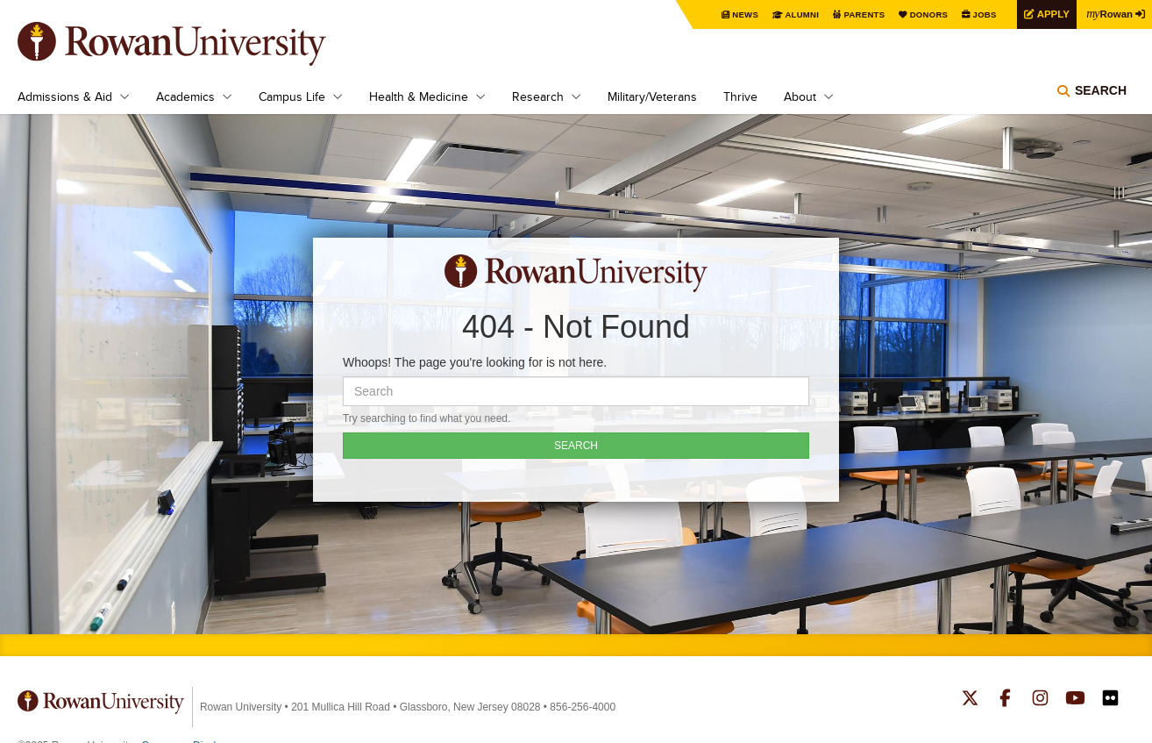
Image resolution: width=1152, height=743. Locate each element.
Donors (922, 14)
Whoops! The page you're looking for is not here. (475, 362)
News (735, 14)
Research (538, 96)
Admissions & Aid (65, 96)
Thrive (740, 96)
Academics (185, 96)
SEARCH (576, 445)
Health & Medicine (418, 96)
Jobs (978, 14)
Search (1101, 92)
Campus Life (292, 96)
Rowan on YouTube (1075, 700)
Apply (1048, 13)
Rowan (1108, 13)
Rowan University (197, 44)
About (800, 96)
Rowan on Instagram (1040, 700)
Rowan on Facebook (1005, 700)
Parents (856, 14)
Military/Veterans (652, 96)
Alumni (792, 14)
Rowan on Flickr (1110, 700)
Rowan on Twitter (970, 700)
